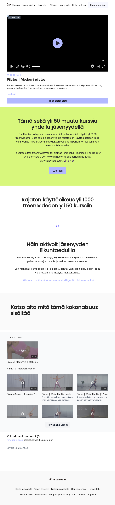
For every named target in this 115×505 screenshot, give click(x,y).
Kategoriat (29, 5)
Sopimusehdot (78, 489)
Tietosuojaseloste (60, 489)
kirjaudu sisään (15, 431)
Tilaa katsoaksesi (58, 100)
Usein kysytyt (41, 489)
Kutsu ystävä (79, 5)
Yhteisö (53, 5)
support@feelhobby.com (62, 494)
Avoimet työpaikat (87, 494)
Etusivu (16, 5)
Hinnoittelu (94, 489)
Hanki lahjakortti (23, 489)
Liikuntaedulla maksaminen (33, 494)
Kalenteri (42, 5)
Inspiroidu (65, 5)
